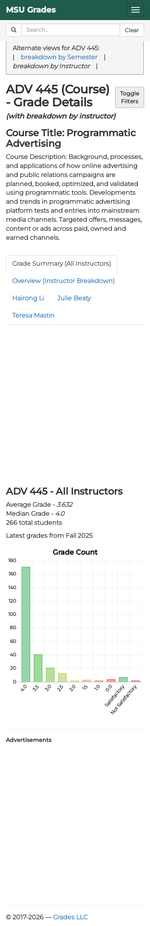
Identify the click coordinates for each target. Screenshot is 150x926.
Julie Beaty (74, 298)
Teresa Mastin (33, 315)
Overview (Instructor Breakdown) (63, 281)
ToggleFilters (129, 97)
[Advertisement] (75, 404)
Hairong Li (28, 298)
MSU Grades (31, 10)
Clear (132, 30)
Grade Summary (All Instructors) (61, 263)
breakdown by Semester (59, 57)
